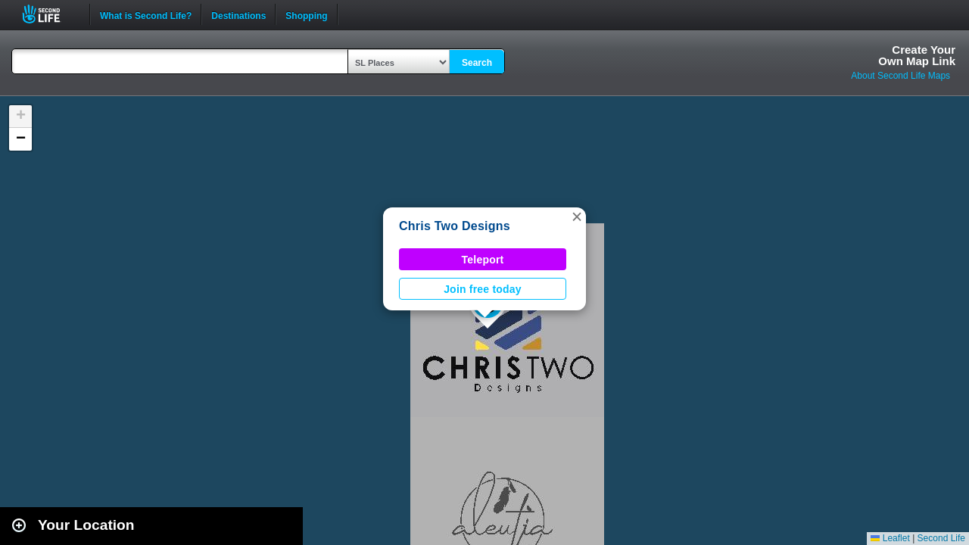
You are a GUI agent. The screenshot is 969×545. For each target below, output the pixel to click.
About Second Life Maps (900, 75)
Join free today (483, 289)
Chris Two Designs (454, 226)
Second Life (49, 14)
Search (477, 63)
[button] (577, 216)
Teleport (483, 260)
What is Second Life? (146, 14)
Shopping (306, 14)
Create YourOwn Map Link (916, 55)
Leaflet (890, 538)
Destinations (238, 14)
